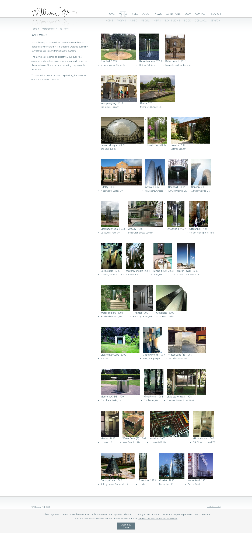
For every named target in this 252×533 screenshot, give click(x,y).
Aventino (144, 480)
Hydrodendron (147, 61)
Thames (137, 312)
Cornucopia (107, 270)
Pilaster (175, 145)
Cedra (143, 103)
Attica (148, 187)
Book (188, 13)
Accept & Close (126, 526)
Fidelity (104, 187)
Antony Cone (108, 480)
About (146, 13)
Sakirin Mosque (109, 145)
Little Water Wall (176, 396)
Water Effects (48, 29)
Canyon (195, 187)
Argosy (132, 229)
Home (110, 13)
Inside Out (153, 145)
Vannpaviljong (108, 103)
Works (122, 13)
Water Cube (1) (176, 354)
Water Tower (184, 270)
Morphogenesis (109, 229)
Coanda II (173, 187)
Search (216, 13)
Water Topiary (108, 312)
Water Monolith (134, 270)
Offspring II (173, 229)
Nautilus (154, 438)
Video (134, 13)
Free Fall (105, 61)
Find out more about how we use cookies (157, 518)
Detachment (172, 61)
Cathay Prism (150, 354)
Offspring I (195, 229)
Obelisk (163, 480)
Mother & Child (109, 396)
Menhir (104, 438)
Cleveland (161, 312)
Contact (201, 13)
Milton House (200, 438)
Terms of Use (213, 507)
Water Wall (194, 480)
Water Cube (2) (130, 438)
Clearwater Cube (110, 354)
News (158, 13)
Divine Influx (160, 270)
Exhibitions (173, 13)
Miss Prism (150, 396)
